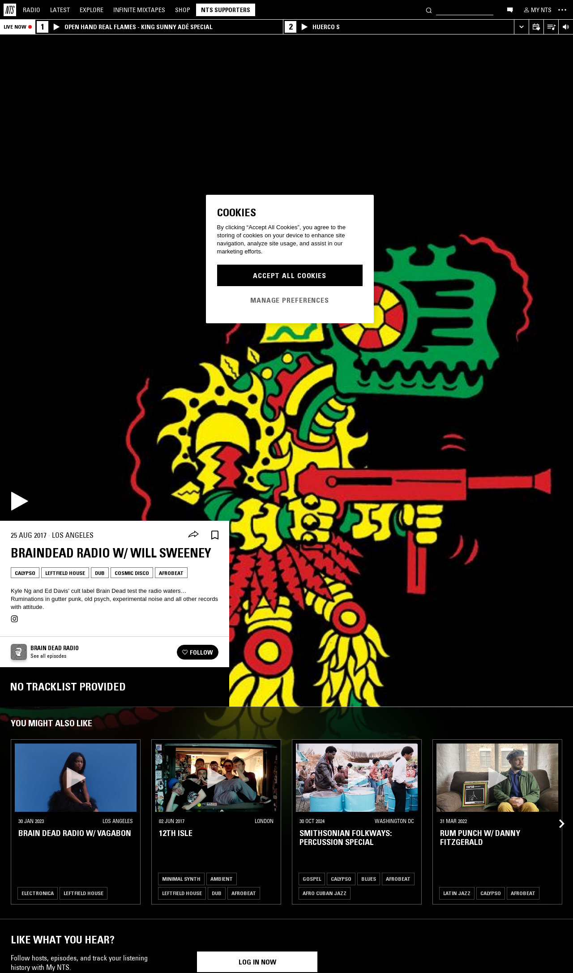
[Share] (193, 535)
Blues (368, 878)
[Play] (19, 501)
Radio (31, 10)
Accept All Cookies (289, 275)
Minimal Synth (181, 878)
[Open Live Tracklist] (550, 27)
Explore (91, 10)
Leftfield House (65, 573)
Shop (182, 10)
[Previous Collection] (556, 813)
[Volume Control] (565, 27)
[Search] (429, 9)
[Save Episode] (215, 535)
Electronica (37, 893)
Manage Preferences (289, 300)
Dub (100, 573)
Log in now (257, 961)
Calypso (25, 573)
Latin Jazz (456, 893)
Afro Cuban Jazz (324, 893)
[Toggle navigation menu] (562, 10)
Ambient (221, 878)
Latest (60, 10)
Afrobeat (171, 573)
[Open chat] (509, 9)
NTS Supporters (225, 10)
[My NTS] (536, 10)
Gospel (312, 878)
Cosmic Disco (132, 573)
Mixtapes (139, 10)
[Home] (10, 10)
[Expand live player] (521, 27)
